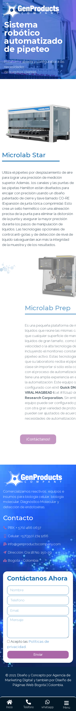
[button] (38, 439)
